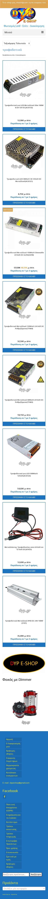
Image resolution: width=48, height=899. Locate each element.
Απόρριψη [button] (24, 5)
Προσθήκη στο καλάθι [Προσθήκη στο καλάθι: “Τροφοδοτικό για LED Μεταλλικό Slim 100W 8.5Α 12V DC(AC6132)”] (24, 129)
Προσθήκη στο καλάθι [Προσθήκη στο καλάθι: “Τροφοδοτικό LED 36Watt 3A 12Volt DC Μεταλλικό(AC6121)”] (24, 203)
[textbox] (24, 888)
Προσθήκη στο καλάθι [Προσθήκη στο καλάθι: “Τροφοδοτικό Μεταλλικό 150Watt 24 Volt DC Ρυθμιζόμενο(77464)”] (24, 350)
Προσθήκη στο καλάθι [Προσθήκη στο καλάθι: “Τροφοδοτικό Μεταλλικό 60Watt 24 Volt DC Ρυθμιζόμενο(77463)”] (24, 423)
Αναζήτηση (36, 874)
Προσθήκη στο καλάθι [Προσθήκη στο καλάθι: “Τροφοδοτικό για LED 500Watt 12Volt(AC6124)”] (24, 497)
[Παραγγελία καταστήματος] (17, 43)
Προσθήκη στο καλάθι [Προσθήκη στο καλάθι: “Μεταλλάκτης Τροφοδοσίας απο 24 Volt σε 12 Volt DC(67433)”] (24, 571)
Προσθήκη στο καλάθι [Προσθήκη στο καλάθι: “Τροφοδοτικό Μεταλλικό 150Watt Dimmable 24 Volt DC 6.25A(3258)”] (24, 276)
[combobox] (24, 888)
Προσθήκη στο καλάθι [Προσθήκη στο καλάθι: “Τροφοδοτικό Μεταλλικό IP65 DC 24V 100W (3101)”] (24, 644)
